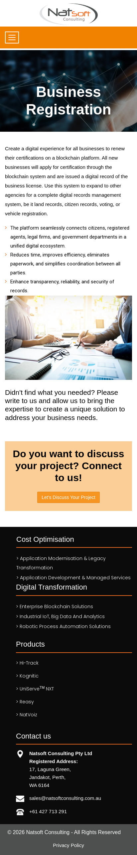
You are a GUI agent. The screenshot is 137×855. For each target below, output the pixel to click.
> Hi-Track (27, 663)
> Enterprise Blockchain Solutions (54, 606)
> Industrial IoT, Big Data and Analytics (60, 616)
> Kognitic (27, 676)
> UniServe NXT (35, 688)
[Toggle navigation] (12, 37)
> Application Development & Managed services (73, 577)
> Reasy (25, 701)
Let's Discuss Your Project (68, 497)
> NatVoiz (26, 714)
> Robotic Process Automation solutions (63, 626)
